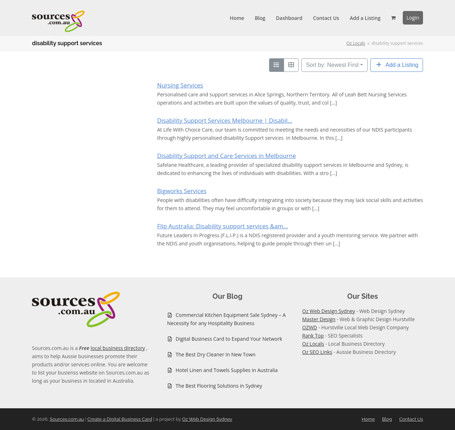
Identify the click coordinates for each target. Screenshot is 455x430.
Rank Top (313, 335)
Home (368, 419)
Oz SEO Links (317, 352)
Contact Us (411, 419)
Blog (387, 419)
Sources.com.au (67, 419)
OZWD (309, 327)
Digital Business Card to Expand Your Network (229, 338)
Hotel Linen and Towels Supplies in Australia (227, 370)
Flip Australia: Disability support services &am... (222, 226)
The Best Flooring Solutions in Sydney (219, 385)
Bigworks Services (182, 191)
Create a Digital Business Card (119, 419)
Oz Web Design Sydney (328, 311)
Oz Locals (313, 343)
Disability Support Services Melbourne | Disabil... (224, 120)
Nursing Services (180, 85)
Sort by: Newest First (332, 65)
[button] (393, 18)
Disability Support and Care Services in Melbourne (226, 156)
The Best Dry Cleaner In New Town (216, 354)
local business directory (118, 348)
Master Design (319, 319)
